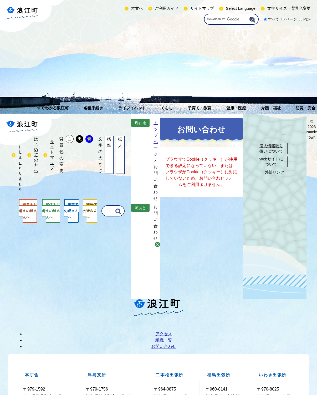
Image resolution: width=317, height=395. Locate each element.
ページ (291, 19)
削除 (157, 244)
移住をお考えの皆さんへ (51, 210)
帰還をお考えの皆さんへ (28, 210)
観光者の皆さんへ (90, 210)
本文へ (137, 8)
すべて (273, 19)
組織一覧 (163, 340)
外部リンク (274, 172)
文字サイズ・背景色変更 (289, 8)
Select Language (240, 8)
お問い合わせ (163, 346)
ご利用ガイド (166, 8)
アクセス (163, 334)
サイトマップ (202, 8)
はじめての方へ (36, 155)
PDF (307, 19)
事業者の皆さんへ (71, 210)
